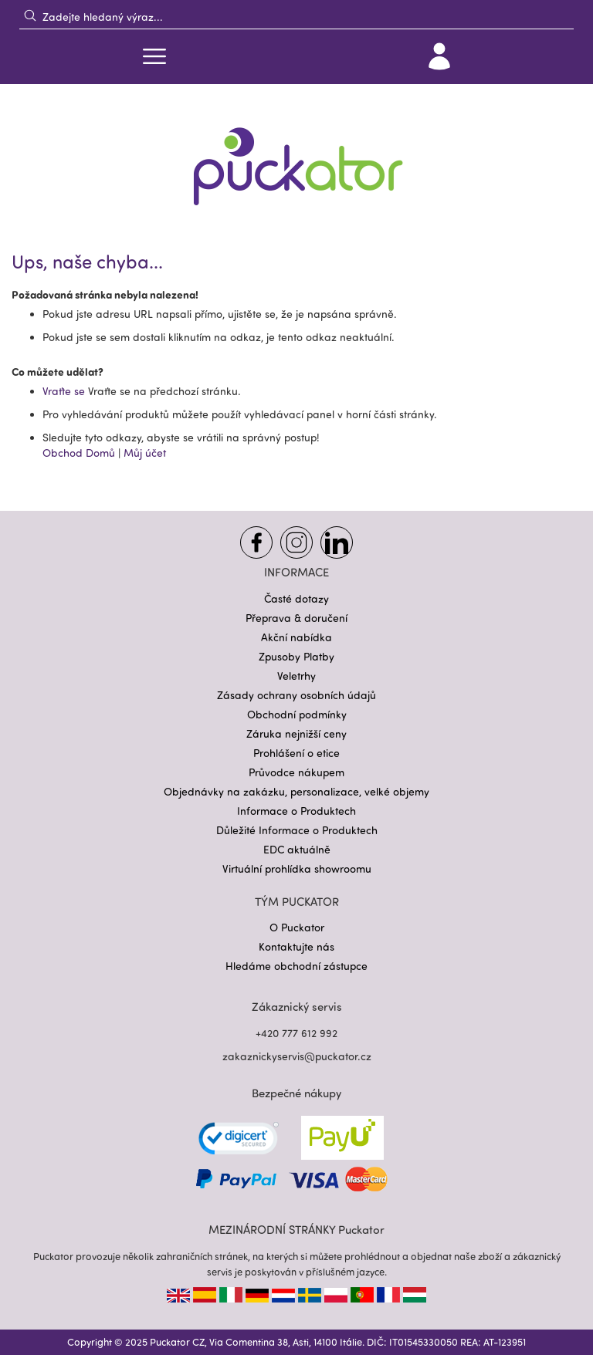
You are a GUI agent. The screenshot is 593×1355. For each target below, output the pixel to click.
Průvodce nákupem (296, 772)
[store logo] (296, 156)
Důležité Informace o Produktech (297, 829)
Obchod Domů (78, 452)
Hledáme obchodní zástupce (296, 965)
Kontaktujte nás (296, 946)
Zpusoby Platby (296, 656)
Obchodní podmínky (297, 714)
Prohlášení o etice (296, 752)
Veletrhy (296, 675)
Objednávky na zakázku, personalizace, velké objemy (296, 791)
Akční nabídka (296, 637)
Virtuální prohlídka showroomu (296, 868)
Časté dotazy (296, 598)
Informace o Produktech (296, 810)
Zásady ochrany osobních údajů (296, 694)
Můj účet (145, 452)
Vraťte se (65, 390)
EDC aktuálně (296, 849)
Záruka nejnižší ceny (296, 733)
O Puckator (296, 927)
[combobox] (296, 16)
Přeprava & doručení (296, 617)
